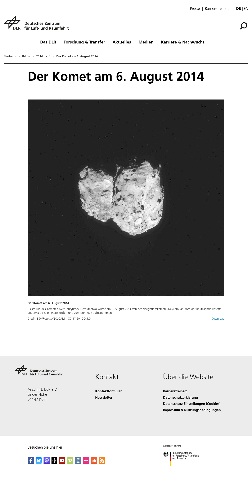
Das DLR (48, 42)
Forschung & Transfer (84, 42)
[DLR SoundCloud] (94, 462)
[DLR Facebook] (31, 462)
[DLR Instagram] (78, 462)
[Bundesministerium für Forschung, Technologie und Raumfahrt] (183, 469)
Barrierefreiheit (217, 8)
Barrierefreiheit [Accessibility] (175, 391)
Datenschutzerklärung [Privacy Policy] (180, 397)
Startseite (10, 56)
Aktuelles (122, 42)
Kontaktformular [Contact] (108, 391)
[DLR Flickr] (86, 462)
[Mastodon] (47, 462)
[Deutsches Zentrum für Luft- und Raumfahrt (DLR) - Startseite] (38, 24)
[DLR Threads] (54, 462)
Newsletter (103, 397)
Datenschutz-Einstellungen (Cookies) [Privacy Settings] (191, 403)
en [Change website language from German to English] (246, 8)
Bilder (26, 56)
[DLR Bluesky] (39, 462)
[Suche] (243, 26)
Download (217, 318)
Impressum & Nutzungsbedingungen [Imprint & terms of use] (192, 410)
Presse (195, 8)
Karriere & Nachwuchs (182, 42)
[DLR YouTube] (62, 462)
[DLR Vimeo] (70, 462)
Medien (146, 42)
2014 (39, 56)
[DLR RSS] (102, 462)
